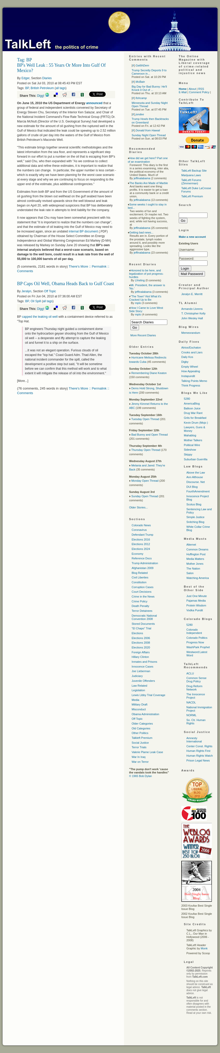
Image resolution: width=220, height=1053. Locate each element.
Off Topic (50, 291)
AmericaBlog (192, 403)
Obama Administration (145, 714)
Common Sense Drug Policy (196, 679)
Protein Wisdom (196, 605)
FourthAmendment (198, 491)
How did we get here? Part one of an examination (148, 160)
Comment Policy (199, 92)
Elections (137, 633)
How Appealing (190, 371)
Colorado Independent (194, 631)
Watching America (197, 577)
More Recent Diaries (143, 335)
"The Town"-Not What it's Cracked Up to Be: (145, 298)
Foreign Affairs (141, 652)
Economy (137, 553)
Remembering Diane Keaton (149, 373)
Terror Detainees (142, 610)
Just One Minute (196, 596)
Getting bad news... (141, 232)
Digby (184, 361)
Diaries (47, 78)
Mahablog (190, 435)
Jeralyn (26, 291)
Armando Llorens (192, 308)
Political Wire (192, 445)
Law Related (139, 685)
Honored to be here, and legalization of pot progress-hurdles (146, 274)
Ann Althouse (194, 477)
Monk (204, 948)
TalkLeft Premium (192, 196)
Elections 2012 (141, 544)
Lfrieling (140, 280)
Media (135, 699)
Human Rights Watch (199, 755)
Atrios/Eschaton (191, 347)
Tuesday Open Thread (145, 419)
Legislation (138, 690)
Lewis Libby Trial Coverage (148, 695)
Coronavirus (139, 529)
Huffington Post (195, 554)
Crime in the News (143, 596)
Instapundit (188, 376)
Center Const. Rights (199, 746)
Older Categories (142, 723)
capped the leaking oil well (40, 316)
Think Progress (190, 385)
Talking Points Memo (194, 380)
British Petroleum (42, 88)
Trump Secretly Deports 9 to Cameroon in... (149, 72)
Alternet (191, 544)
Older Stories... (138, 507)
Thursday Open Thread (145, 449)
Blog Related (140, 572)
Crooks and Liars (191, 352)
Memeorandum (190, 332)
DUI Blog (192, 486)
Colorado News (141, 525)
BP (27, 88)
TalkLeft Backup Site (194, 170)
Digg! (40, 96)
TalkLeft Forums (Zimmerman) (191, 181)
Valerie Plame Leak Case (147, 752)
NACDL (191, 702)
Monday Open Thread (145, 480)
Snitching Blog (195, 521)
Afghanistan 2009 (143, 568)
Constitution (139, 582)
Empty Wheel (189, 366)
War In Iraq (138, 756)
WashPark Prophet (198, 647)
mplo (138, 302)
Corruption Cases (143, 587)
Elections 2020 (141, 647)
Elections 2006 (141, 638)
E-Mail (183, 92)
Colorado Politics (197, 637)
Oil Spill (36, 301)
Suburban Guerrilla (195, 459)
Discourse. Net (195, 481)
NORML (191, 715)
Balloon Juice (192, 408)
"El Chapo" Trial (141, 628)
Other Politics (140, 733)
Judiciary (137, 675)
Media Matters (195, 558)
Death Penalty (140, 605)
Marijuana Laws (191, 175)
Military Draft (139, 704)
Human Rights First (198, 750)
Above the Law (195, 472)
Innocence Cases (142, 666)
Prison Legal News (198, 760)
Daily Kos (187, 356)
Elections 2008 (141, 642)
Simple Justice (195, 517)
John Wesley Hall (192, 318)
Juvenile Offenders (143, 680)
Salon (190, 573)
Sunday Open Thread (144, 496)
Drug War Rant (193, 412)
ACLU (190, 673)
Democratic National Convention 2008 (144, 617)
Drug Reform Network (194, 688)
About (192, 88)
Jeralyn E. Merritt (191, 294)
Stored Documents (143, 623)
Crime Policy (139, 601)
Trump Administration (145, 563)
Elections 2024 (141, 548)
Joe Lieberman (141, 671)
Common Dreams (197, 549)
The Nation (193, 568)
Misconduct (139, 709)
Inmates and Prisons (144, 661)
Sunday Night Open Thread (149, 135)
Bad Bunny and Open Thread (149, 434)
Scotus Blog (193, 504)
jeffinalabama (142, 178)
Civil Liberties (140, 577)
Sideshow (190, 449)
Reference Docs (142, 558)
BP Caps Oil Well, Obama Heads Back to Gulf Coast (65, 283)
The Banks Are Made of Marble (148, 183)
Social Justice (140, 742)
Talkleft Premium (142, 737)
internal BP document (83, 231)
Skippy (188, 454)
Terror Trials (139, 747)
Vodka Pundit (194, 610)
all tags (60, 88)
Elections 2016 (141, 539)
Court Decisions (142, 591)
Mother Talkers (193, 440)
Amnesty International (194, 740)
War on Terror (140, 761)
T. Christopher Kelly (193, 313)
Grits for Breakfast (195, 417)
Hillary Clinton (140, 656)
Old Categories (141, 728)
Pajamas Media (196, 600)
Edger (25, 78)
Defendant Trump (142, 534)
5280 (187, 398)
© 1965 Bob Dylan (140, 776)
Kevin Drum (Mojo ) (196, 422)
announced (94, 103)
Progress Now (195, 642)
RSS (201, 88)
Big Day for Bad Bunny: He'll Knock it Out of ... (149, 88)
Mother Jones (194, 563)
